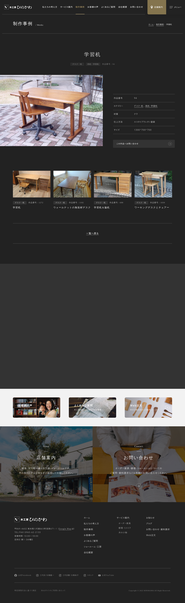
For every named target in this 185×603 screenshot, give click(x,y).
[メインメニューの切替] (175, 7)
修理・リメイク (125, 528)
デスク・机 (138, 106)
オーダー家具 (125, 523)
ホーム (151, 24)
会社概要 (122, 7)
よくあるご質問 (108, 7)
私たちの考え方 (49, 7)
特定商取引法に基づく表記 (25, 590)
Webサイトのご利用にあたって (53, 590)
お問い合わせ (136, 7)
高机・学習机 (151, 106)
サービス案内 (66, 7)
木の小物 (123, 533)
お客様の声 (92, 7)
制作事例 (80, 7)
